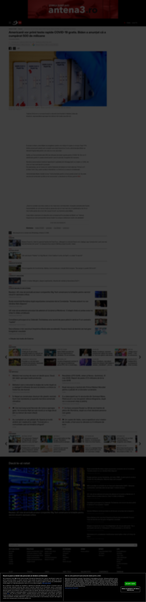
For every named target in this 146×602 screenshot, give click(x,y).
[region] (73, 587)
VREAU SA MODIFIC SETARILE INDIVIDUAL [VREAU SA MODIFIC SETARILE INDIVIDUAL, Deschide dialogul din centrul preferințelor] (130, 589)
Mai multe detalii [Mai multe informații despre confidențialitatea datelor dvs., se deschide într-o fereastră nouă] (46, 583)
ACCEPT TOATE (130, 583)
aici (8, 593)
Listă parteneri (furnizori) (71, 588)
